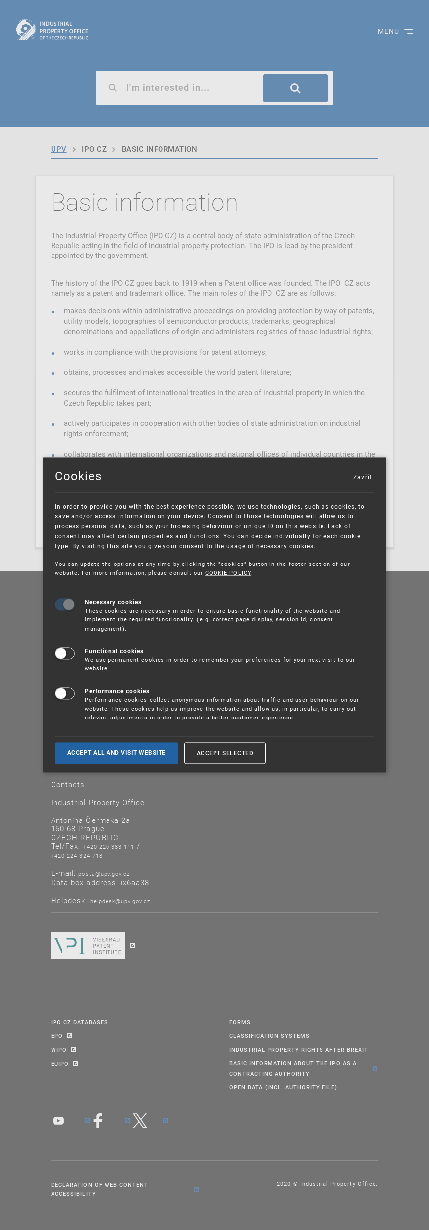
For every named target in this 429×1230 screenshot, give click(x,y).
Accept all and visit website (116, 752)
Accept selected (225, 753)
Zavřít (362, 477)
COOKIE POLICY (228, 573)
